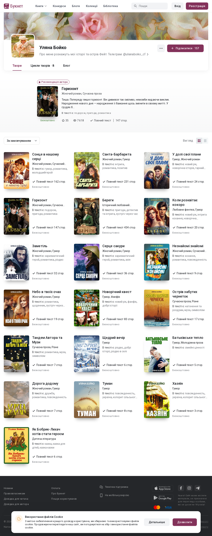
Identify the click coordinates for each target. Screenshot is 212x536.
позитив (122, 168)
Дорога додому (45, 383)
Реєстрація (197, 6)
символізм (198, 310)
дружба (49, 393)
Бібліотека (110, 6)
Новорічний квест (117, 292)
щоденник (38, 305)
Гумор (126, 159)
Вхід (178, 6)
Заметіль (39, 246)
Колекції (91, 6)
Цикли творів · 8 (42, 65)
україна (107, 397)
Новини (8, 488)
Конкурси (59, 6)
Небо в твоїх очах (46, 292)
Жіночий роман (71, 93)
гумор (48, 168)
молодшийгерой (42, 172)
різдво (59, 259)
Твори (17, 65)
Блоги (76, 6)
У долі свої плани (186, 154)
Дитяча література (44, 438)
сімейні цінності (194, 347)
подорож (80, 113)
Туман (107, 383)
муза (187, 310)
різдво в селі (119, 351)
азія (127, 259)
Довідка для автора (16, 504)
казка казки (47, 447)
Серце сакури (113, 246)
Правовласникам (14, 493)
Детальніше (157, 522)
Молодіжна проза (192, 342)
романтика (104, 113)
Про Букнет (58, 493)
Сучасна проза (92, 93)
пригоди (92, 113)
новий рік (190, 164)
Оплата (55, 488)
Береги (108, 200)
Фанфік (115, 296)
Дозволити (184, 522)
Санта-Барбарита (116, 154)
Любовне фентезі (183, 209)
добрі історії (109, 305)
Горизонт (70, 88)
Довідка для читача (16, 498)
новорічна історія (183, 168)
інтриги (119, 164)
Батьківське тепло (187, 338)
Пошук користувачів (64, 498)
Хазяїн (177, 383)
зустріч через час (127, 213)
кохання (190, 255)
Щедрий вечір (113, 338)
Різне (195, 301)
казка (48, 443)
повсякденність (197, 259)
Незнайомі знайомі (187, 246)
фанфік (132, 301)
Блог (66, 65)
